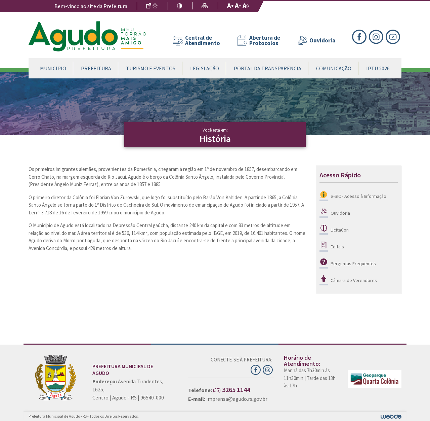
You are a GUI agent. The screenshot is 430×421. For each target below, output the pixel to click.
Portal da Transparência (267, 68)
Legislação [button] (204, 68)
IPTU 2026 (378, 68)
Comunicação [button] (333, 68)
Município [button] (53, 68)
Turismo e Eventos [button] (150, 68)
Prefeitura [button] (96, 68)
